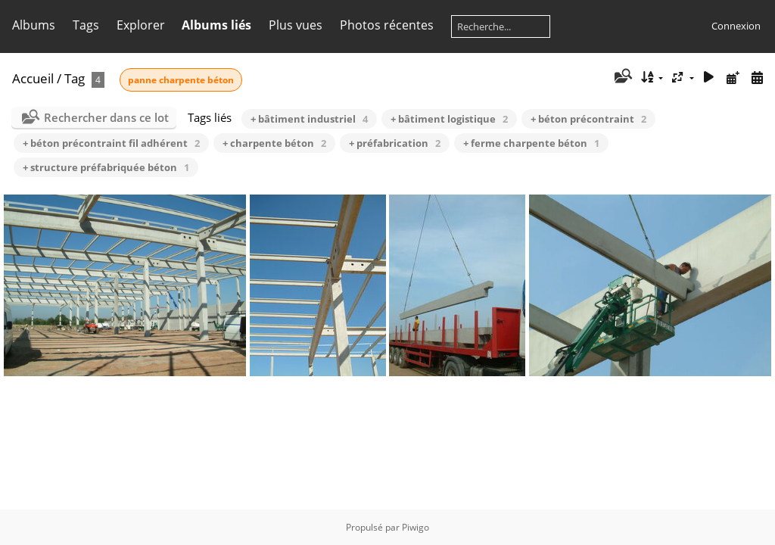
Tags (86, 25)
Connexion (736, 26)
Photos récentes (387, 25)
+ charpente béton (274, 143)
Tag (74, 78)
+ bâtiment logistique (449, 119)
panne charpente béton (181, 79)
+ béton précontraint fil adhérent (111, 143)
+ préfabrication (394, 143)
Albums (33, 25)
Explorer (141, 25)
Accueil (33, 78)
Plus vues (295, 25)
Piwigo (415, 527)
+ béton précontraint (588, 119)
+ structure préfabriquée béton (106, 167)
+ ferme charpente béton (531, 143)
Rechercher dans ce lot (106, 117)
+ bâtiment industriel (309, 119)
